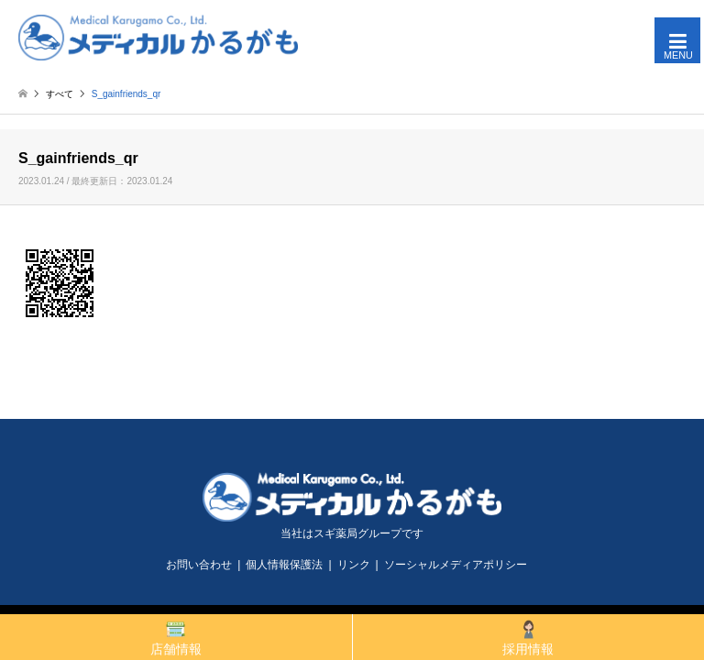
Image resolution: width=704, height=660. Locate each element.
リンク (353, 564)
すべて (59, 94)
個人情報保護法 (284, 564)
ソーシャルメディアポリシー (455, 564)
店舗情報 (176, 637)
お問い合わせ (199, 564)
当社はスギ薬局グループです (352, 533)
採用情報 (528, 637)
